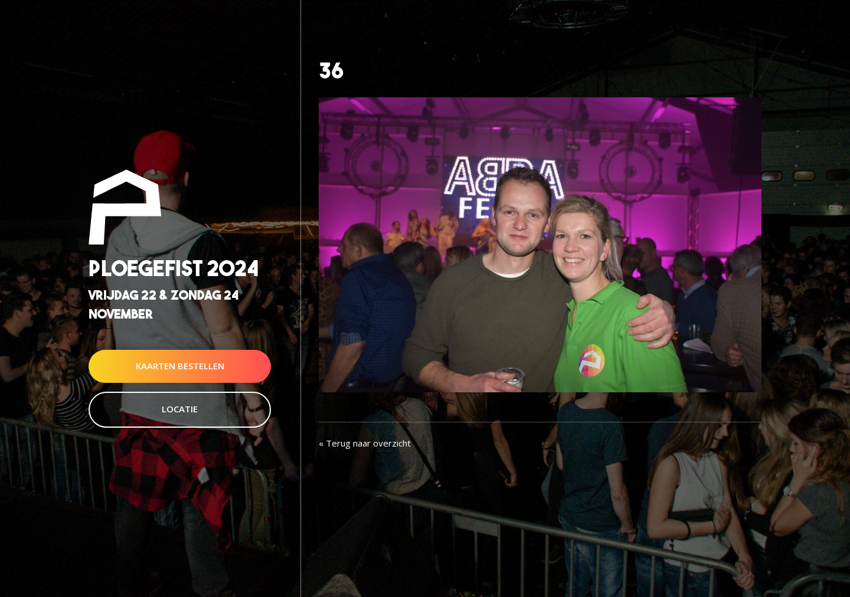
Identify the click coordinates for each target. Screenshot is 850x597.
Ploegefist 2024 (174, 268)
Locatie (180, 409)
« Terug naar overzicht (365, 443)
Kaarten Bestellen (180, 366)
